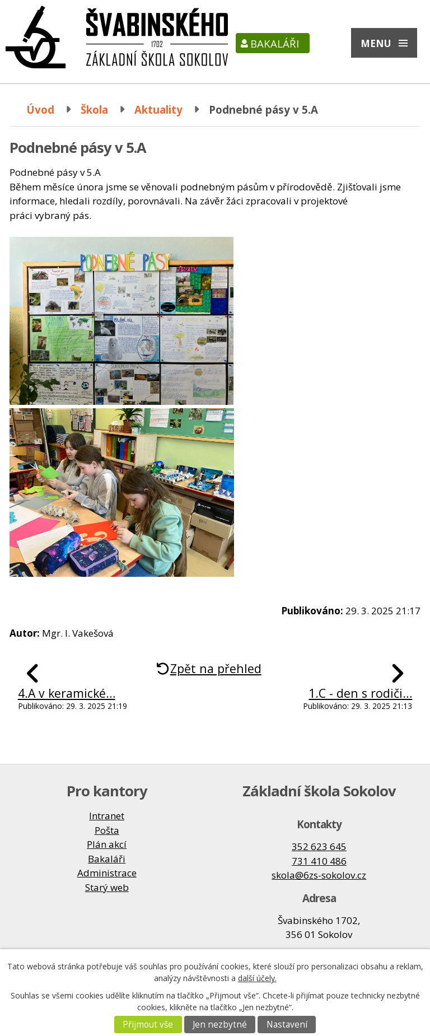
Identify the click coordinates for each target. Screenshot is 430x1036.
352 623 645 (319, 846)
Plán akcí (107, 844)
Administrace (107, 872)
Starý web (107, 887)
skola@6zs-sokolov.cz (319, 875)
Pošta (107, 830)
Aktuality (158, 109)
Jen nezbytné (220, 1024)
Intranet (106, 815)
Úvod (40, 109)
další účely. (257, 978)
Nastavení (287, 1024)
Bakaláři (274, 43)
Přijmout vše (148, 1024)
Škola (94, 109)
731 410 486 (319, 861)
